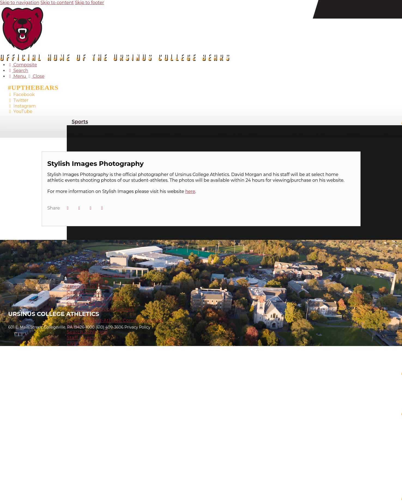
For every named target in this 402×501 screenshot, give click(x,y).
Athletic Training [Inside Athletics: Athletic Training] (87, 281)
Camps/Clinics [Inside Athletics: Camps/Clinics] (84, 292)
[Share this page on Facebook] (67, 208)
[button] (102, 208)
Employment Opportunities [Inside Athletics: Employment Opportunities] (100, 309)
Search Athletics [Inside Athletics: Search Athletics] (86, 332)
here (190, 191)
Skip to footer (89, 2)
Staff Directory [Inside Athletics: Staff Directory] (84, 337)
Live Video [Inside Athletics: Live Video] (79, 343)
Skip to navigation (19, 2)
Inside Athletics (91, 264)
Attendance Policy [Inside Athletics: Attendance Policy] (89, 286)
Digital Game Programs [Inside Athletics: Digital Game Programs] (95, 297)
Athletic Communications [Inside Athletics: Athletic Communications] (98, 275)
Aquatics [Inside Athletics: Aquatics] (77, 269)
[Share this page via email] (90, 208)
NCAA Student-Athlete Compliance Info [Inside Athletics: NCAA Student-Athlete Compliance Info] (115, 320)
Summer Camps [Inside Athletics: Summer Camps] (86, 303)
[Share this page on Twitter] (79, 208)
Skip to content (57, 2)
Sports (80, 122)
